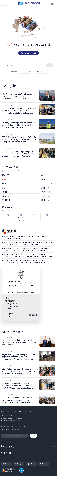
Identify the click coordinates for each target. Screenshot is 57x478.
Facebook (6, 464)
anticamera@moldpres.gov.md (14, 418)
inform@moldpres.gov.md (13, 420)
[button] (51, 101)
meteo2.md (17, 211)
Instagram (19, 464)
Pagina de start (28, 53)
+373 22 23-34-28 (9, 414)
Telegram (44, 464)
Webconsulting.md (13, 429)
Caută (33, 436)
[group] (28, 95)
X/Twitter (31, 464)
